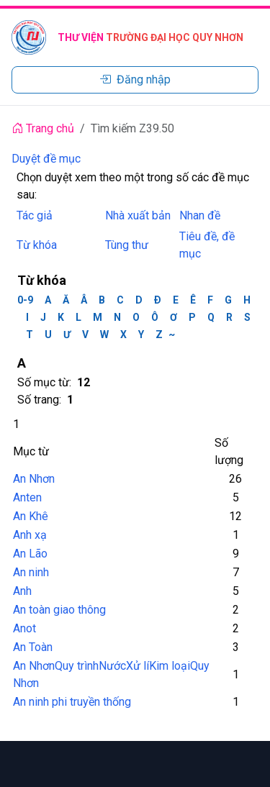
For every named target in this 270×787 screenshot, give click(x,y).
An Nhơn (34, 479)
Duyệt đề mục (46, 158)
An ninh (31, 572)
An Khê (30, 516)
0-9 (25, 300)
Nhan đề (199, 215)
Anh (22, 591)
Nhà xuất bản (138, 215)
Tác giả (35, 215)
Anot (24, 628)
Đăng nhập (135, 79)
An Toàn (33, 647)
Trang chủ (43, 128)
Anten (27, 497)
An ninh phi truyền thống (72, 702)
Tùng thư (126, 245)
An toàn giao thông (59, 610)
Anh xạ (30, 535)
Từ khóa (37, 245)
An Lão (30, 553)
